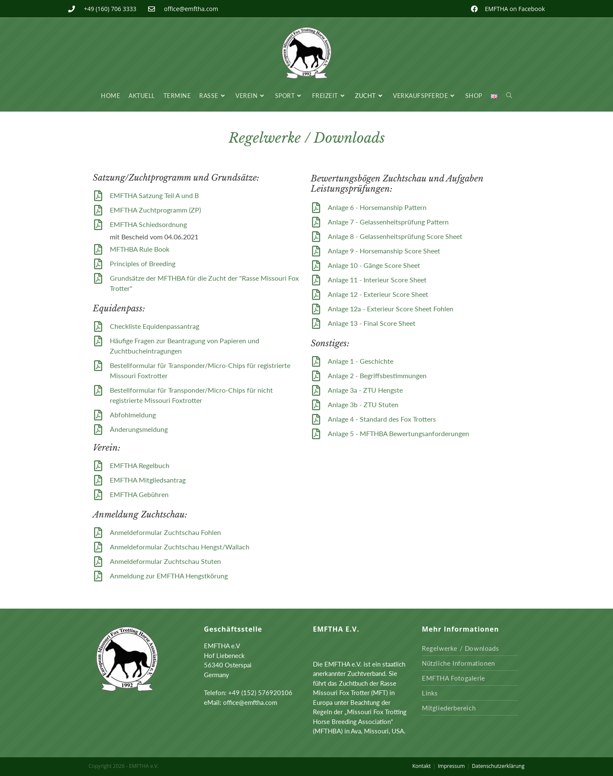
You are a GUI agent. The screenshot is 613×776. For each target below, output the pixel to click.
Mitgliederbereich (449, 708)
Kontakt (421, 766)
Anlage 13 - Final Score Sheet (371, 323)
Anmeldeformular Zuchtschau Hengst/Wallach (179, 547)
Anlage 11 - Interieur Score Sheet (377, 280)
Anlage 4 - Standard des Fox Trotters (382, 419)
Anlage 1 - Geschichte (360, 361)
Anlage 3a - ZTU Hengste (365, 390)
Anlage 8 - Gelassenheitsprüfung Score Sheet (395, 236)
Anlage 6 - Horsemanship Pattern (377, 207)
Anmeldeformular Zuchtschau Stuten (165, 561)
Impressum (451, 766)
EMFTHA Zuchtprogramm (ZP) (155, 210)
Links (430, 693)
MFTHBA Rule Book (139, 249)
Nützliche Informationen (458, 663)
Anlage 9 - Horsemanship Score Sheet (384, 251)
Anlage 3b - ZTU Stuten (363, 404)
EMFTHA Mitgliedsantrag (148, 480)
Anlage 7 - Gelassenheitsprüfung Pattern (388, 222)
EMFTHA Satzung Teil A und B (154, 195)
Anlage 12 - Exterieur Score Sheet (378, 294)
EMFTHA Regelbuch (139, 465)
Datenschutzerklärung (498, 766)
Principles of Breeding (142, 263)
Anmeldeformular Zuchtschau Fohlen (165, 532)
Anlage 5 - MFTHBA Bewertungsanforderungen (398, 433)
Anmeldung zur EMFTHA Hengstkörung (169, 576)
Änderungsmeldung (139, 429)
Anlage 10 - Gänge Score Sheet (374, 265)
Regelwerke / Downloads (460, 648)
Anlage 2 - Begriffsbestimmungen (377, 375)
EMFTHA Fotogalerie (453, 678)
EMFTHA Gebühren (139, 494)
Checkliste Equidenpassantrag (154, 326)
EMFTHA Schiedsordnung (148, 224)
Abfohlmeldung (133, 415)
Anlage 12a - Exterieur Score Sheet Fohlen (390, 309)
